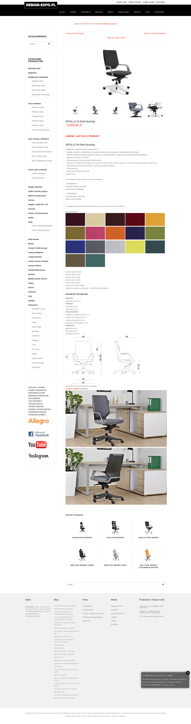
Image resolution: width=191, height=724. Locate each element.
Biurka (31, 244)
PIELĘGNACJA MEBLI (37, 415)
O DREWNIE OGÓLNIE (37, 412)
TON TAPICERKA (35, 401)
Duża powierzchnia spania (42, 152)
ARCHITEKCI (159, 12)
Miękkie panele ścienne (37, 279)
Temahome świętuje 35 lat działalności (66, 695)
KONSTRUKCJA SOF (36, 393)
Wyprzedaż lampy (38, 86)
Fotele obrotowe (38, 178)
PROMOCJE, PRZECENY (38, 77)
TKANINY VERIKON (36, 407)
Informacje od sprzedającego (92, 617)
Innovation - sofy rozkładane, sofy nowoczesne (151, 606)
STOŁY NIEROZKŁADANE (42, 226)
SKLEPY (62, 12)
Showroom (86, 621)
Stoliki (30, 218)
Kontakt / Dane (122, 2)
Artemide (35, 331)
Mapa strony (160, 2)
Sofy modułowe (34, 104)
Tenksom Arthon (38, 107)
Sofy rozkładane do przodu (42, 161)
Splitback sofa (58, 657)
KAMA (34, 354)
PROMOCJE (85, 12)
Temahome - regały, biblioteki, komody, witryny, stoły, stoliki (149, 612)
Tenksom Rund (37, 116)
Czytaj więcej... (169, 684)
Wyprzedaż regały (39, 90)
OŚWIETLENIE (123, 12)
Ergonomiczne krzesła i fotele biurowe (66, 663)
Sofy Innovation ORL (40, 143)
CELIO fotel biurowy (115, 529)
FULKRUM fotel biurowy (82, 529)
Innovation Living (38, 309)
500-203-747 (86, 24)
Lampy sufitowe (34, 266)
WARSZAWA (29, 607)
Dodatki (31, 301)
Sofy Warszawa (59, 648)
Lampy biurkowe (35, 257)
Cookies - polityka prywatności (93, 613)
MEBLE (110, 12)
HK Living (35, 349)
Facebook (114, 610)
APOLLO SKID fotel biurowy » (155, 33)
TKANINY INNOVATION (37, 390)
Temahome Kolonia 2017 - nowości (65, 689)
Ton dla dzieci (58, 666)
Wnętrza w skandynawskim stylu (64, 660)
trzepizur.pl (122, 716)
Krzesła (31, 200)
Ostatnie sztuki (37, 81)
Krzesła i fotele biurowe (37, 248)
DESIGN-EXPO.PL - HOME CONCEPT (38, 609)
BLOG (147, 12)
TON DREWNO (34, 398)
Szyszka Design (38, 363)
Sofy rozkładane (59, 645)
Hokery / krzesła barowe (38, 213)
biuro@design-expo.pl (108, 24)
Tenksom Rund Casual (40, 130)
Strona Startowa (135, 2)
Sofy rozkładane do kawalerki (63, 609)
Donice (31, 287)
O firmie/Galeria (87, 610)
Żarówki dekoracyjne (36, 270)
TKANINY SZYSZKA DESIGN (39, 409)
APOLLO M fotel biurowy (148, 529)
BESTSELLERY (34, 69)
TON (33, 345)
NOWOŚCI (99, 12)
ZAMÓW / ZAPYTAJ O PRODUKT (83, 136)
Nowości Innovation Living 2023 (64, 628)
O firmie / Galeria (148, 2)
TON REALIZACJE (35, 404)
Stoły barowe (33, 239)
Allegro (113, 621)
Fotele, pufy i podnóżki (37, 170)
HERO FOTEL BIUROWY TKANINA (82, 557)
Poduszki (32, 292)
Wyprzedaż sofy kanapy (41, 95)
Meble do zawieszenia (37, 196)
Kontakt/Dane (87, 606)
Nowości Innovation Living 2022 (64, 651)
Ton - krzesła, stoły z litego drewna (151, 616)
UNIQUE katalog (72, 389)
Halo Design (36, 327)
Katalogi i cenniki (117, 606)
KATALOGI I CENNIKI (36, 387)
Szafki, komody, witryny (38, 191)
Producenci (33, 305)
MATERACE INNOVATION (38, 396)
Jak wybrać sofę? (59, 692)
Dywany (31, 274)
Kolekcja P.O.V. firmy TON (62, 636)
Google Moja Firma (117, 613)
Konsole (31, 209)
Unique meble (37, 358)
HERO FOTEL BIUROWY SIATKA (115, 557)
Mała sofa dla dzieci (60, 675)
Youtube (114, 617)
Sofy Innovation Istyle (40, 147)
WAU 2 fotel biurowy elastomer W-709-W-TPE (148, 558)
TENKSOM (36, 367)
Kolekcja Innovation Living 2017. (64, 698)
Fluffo (34, 322)
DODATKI (137, 12)
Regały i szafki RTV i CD (38, 204)
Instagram (114, 624)
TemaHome (36, 318)
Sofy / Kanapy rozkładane (38, 139)
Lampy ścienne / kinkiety (38, 261)
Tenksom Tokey (38, 121)
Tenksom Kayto (38, 112)
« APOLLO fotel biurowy (75, 33)
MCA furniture (37, 313)
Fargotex (35, 340)
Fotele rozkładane (38, 173)
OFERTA (73, 12)
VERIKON (36, 336)
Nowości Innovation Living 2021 (64, 654)
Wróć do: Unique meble (116, 38)
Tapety (31, 283)
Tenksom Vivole (38, 125)
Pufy (30, 296)
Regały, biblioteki (35, 187)
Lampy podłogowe (35, 252)
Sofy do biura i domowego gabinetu (65, 606)
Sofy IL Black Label (39, 156)
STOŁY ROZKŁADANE (40, 230)
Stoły (30, 222)
